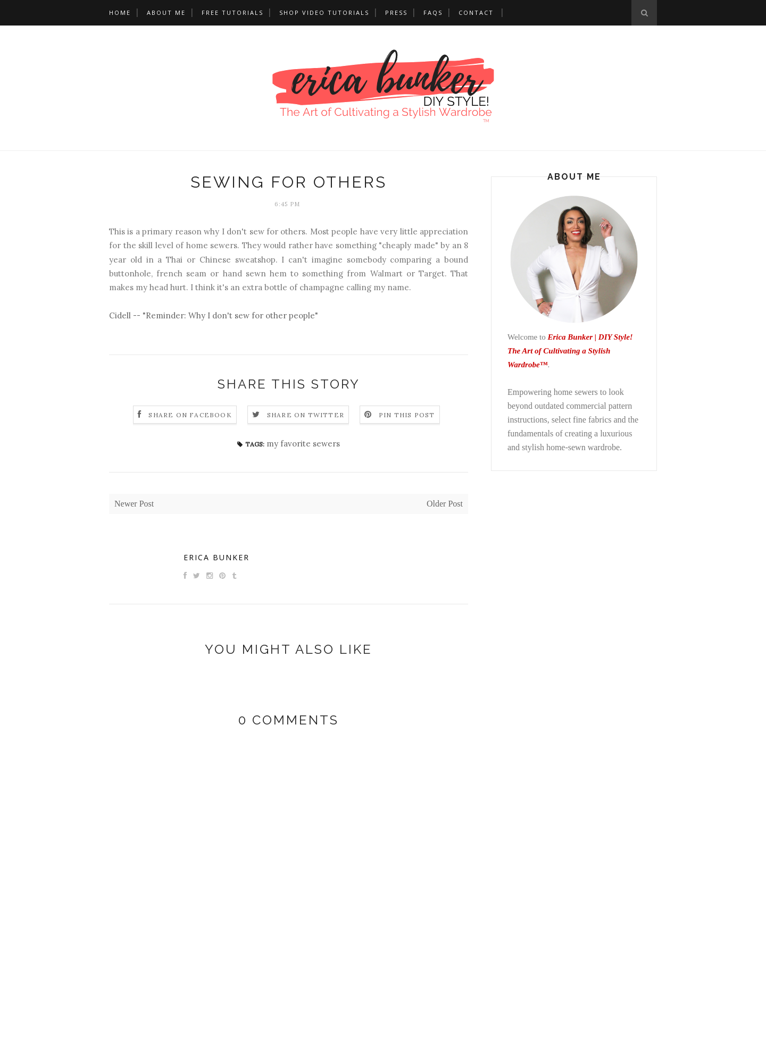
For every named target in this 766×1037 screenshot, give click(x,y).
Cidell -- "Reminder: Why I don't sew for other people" (213, 315)
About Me (166, 12)
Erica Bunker (216, 557)
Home (120, 12)
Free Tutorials (232, 12)
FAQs (433, 12)
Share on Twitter (305, 415)
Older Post (445, 503)
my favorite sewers (303, 444)
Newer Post (134, 503)
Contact (476, 12)
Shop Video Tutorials (324, 12)
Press (396, 12)
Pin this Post (407, 415)
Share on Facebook (189, 415)
